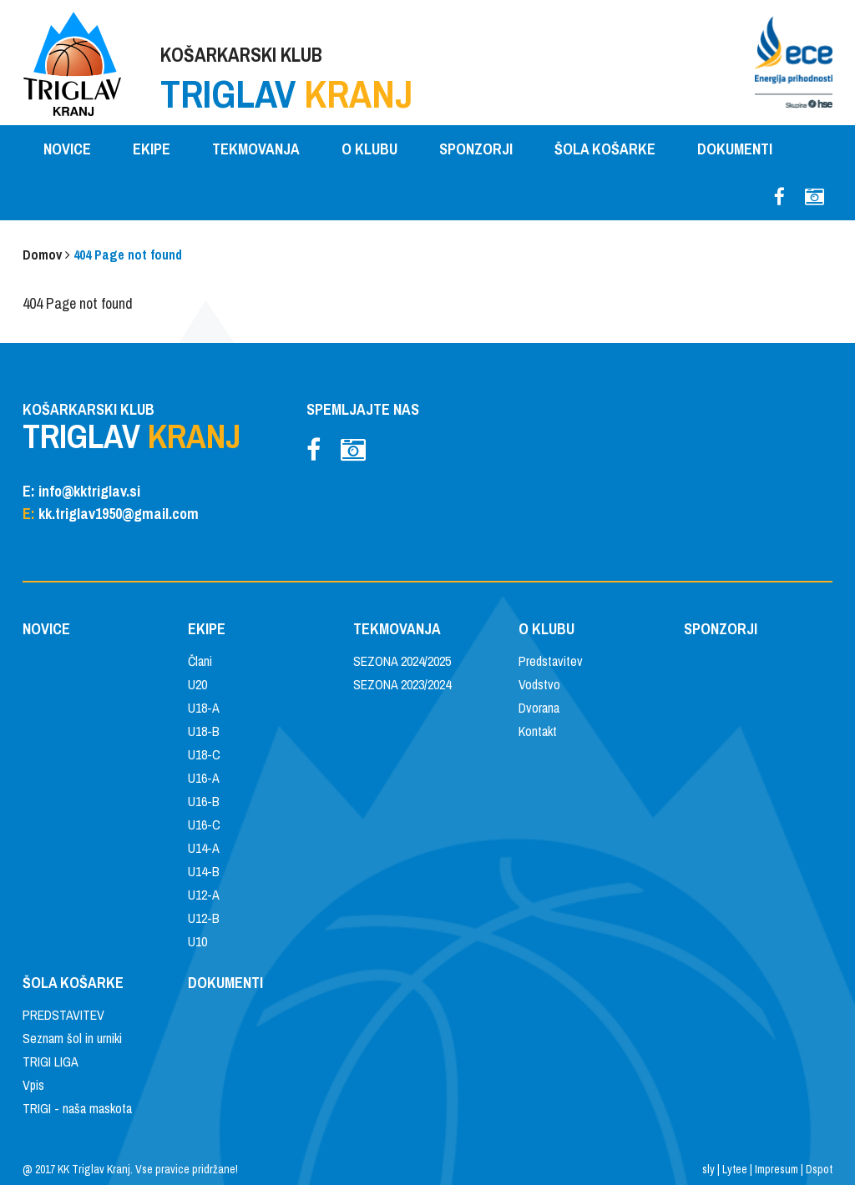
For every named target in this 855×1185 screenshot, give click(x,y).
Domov (42, 254)
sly (708, 1169)
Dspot (819, 1169)
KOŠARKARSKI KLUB (286, 80)
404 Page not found (127, 254)
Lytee (734, 1169)
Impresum (776, 1169)
